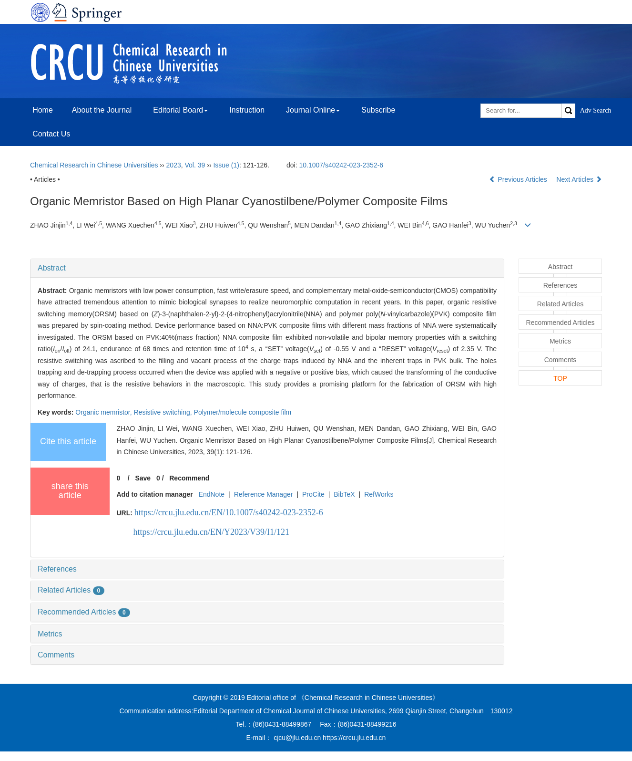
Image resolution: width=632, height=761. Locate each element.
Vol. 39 (195, 165)
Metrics (50, 634)
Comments (56, 655)
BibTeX (344, 494)
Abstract (52, 268)
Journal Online (313, 110)
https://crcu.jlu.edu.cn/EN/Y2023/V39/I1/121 (211, 532)
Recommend (189, 478)
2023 (173, 165)
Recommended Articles (84, 612)
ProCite (313, 494)
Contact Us (51, 134)
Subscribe (378, 110)
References (57, 569)
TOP (560, 378)
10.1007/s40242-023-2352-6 (341, 165)
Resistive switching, (164, 412)
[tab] (267, 268)
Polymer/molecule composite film (243, 412)
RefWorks (378, 494)
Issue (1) (226, 165)
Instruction (247, 110)
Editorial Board (180, 110)
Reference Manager (263, 494)
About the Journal (102, 110)
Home (42, 110)
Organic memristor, (104, 412)
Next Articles (579, 179)
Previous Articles (519, 179)
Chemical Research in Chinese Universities (94, 165)
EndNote (211, 494)
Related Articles (71, 590)
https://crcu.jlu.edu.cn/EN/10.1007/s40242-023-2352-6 (228, 512)
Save (143, 478)
